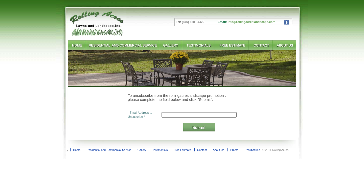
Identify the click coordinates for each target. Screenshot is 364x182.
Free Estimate (182, 149)
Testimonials (160, 149)
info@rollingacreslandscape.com (251, 22)
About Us (218, 149)
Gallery (142, 149)
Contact (202, 149)
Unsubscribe (252, 149)
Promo (234, 149)
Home (76, 149)
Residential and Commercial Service (108, 149)
